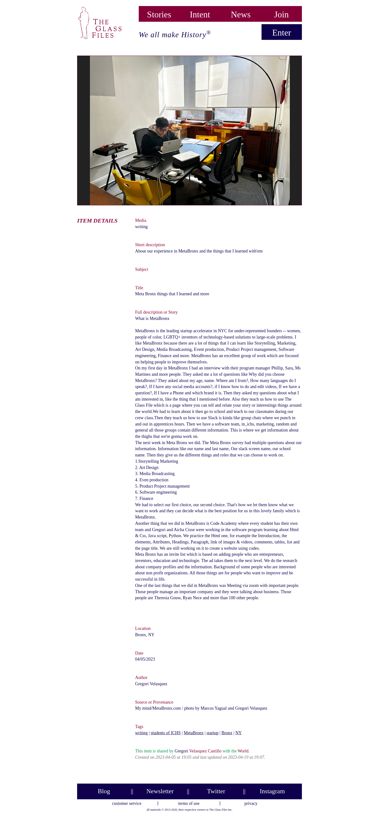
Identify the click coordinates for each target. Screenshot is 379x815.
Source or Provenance (154, 702)
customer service (126, 802)
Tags (139, 726)
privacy (250, 802)
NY (238, 732)
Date (139, 653)
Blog (104, 791)
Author (141, 677)
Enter (281, 32)
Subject (141, 269)
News (241, 13)
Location (143, 628)
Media (140, 220)
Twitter (216, 791)
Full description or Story (156, 312)
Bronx (226, 732)
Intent (200, 13)
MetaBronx (194, 732)
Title (139, 287)
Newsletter (160, 791)
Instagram (272, 791)
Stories (159, 13)
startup (213, 732)
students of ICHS (166, 732)
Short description (150, 244)
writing (141, 732)
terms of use (188, 802)
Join (281, 13)
